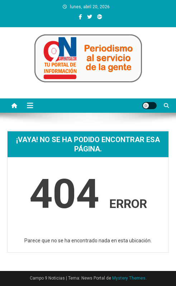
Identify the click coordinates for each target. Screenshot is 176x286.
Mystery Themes (129, 278)
